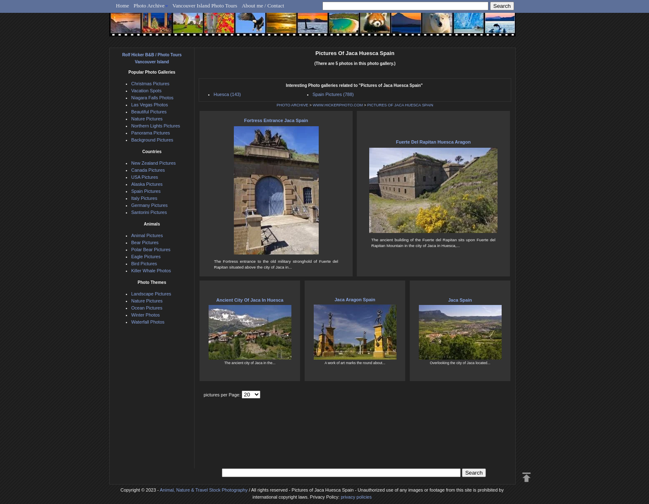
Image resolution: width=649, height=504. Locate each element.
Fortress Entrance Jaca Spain (276, 120)
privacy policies (356, 496)
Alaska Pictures (147, 184)
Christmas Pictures (150, 83)
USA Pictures (144, 177)
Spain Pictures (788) (333, 94)
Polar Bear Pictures (151, 249)
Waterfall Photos (147, 321)
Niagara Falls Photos (152, 97)
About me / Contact (263, 5)
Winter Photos (145, 314)
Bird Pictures (144, 263)
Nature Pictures (147, 118)
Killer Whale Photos (151, 270)
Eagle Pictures (146, 256)
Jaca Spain (460, 300)
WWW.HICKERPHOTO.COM (337, 105)
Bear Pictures (145, 242)
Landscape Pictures (151, 293)
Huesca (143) (227, 94)
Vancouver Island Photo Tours (205, 5)
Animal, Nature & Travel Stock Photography (204, 489)
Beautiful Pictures (149, 111)
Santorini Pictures (149, 212)
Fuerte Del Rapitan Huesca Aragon (433, 141)
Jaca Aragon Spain (354, 299)
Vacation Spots (146, 90)
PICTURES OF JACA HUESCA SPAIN (400, 105)
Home (122, 5)
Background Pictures (152, 139)
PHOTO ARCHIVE (292, 105)
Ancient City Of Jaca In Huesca (250, 300)
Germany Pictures (149, 205)
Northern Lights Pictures (155, 125)
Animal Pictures (147, 235)
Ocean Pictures (146, 307)
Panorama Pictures (150, 132)
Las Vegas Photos (149, 104)
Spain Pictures (146, 191)
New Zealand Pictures (153, 163)
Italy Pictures (144, 198)
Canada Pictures (148, 170)
